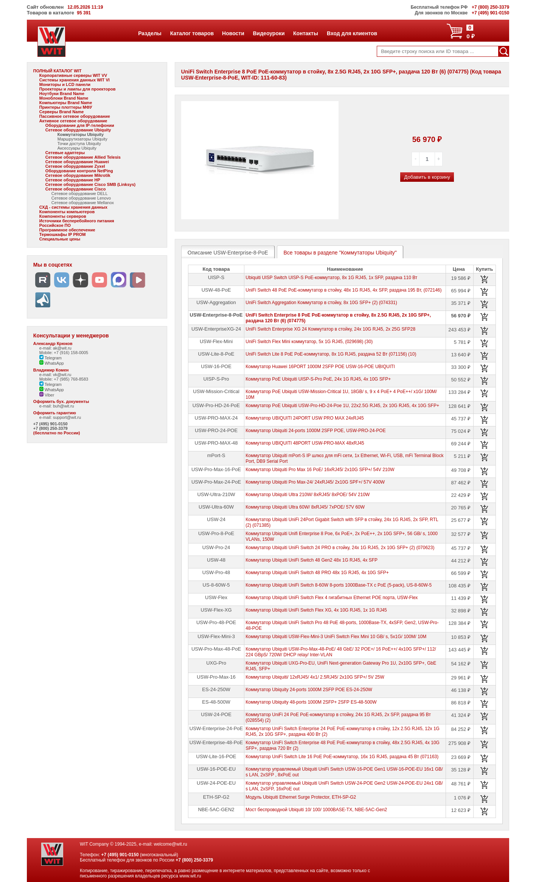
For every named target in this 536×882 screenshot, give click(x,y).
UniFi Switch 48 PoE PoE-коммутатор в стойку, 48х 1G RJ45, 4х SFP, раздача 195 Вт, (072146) (343, 290)
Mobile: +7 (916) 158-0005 (63, 352)
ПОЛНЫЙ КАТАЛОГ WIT (57, 71)
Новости (233, 33)
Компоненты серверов (62, 216)
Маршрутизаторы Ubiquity (82, 139)
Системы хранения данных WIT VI (74, 80)
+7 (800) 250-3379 (50, 428)
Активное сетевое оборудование (73, 121)
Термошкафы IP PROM (62, 234)
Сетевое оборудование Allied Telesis (83, 157)
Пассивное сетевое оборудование (74, 116)
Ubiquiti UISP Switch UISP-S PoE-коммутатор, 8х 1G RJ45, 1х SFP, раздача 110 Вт (331, 277)
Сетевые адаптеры (65, 152)
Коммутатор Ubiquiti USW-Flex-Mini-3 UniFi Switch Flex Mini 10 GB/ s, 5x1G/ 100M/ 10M (335, 636)
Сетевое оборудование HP (72, 180)
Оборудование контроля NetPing (79, 171)
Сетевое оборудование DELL (79, 193)
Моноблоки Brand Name (63, 98)
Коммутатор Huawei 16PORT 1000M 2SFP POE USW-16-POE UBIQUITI (320, 366)
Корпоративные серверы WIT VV (73, 75)
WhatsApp (51, 363)
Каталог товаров (191, 33)
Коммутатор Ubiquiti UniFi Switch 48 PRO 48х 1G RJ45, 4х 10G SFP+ (317, 572)
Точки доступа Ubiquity (79, 143)
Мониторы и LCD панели (64, 84)
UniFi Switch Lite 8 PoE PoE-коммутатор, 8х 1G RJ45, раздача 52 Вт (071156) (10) (330, 354)
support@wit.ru (67, 417)
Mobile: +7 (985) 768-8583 (63, 379)
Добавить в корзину (427, 177)
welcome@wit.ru (170, 844)
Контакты (305, 33)
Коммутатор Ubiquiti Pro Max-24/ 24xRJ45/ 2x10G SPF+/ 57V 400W (315, 482)
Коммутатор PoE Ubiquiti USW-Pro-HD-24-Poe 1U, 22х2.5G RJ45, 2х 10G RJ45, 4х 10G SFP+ (342, 405)
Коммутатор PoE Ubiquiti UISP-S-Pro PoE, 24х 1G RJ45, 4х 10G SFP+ (318, 379)
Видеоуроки (268, 33)
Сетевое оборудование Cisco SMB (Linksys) (90, 184)
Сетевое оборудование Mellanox (82, 202)
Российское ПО (55, 225)
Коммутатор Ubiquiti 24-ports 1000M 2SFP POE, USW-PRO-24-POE (315, 430)
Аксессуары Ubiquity (76, 148)
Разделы (149, 33)
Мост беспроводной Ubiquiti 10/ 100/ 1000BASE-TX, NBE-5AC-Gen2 (316, 809)
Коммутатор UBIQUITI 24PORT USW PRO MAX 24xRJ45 (304, 418)
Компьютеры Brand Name (65, 102)
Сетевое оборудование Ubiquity (78, 130)
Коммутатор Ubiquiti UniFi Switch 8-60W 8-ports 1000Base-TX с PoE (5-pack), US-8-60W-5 (338, 585)
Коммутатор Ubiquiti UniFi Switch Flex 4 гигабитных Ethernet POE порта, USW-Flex (331, 597)
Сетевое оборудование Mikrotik (77, 175)
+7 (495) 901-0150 (50, 423)
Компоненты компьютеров (67, 211)
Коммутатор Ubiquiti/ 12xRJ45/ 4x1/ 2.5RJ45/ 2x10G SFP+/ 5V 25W (314, 677)
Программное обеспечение (67, 230)
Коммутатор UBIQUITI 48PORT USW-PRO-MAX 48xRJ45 (304, 443)
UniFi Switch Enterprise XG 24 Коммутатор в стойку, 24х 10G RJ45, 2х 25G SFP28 (330, 329)
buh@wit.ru (63, 406)
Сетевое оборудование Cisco (75, 189)
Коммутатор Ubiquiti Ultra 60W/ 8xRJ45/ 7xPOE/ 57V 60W (305, 507)
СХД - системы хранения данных (73, 207)
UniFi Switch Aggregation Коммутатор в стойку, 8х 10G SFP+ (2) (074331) (321, 302)
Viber (46, 395)
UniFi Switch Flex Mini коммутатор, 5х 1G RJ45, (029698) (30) (309, 341)
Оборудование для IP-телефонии (79, 125)
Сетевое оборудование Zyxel (75, 166)
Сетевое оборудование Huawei (77, 161)
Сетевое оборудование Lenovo (81, 198)
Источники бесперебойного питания (76, 221)
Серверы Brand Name (61, 111)
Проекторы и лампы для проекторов (77, 89)
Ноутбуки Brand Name (61, 93)
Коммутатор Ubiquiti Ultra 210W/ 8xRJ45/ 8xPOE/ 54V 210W (307, 494)
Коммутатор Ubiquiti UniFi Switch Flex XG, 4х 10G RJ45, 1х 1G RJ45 (316, 610)
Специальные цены (59, 239)
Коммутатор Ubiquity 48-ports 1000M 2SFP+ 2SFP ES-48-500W (310, 702)
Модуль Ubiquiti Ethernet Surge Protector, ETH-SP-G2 (300, 797)
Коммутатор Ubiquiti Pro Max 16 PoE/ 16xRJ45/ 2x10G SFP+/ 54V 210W (319, 469)
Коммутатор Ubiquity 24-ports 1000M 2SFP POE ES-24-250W (308, 689)
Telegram (50, 358)
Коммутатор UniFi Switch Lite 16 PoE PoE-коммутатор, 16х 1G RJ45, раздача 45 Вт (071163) (341, 756)
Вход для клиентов (352, 33)
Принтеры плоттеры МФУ (65, 107)
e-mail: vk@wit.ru (55, 374)
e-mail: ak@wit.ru (55, 348)
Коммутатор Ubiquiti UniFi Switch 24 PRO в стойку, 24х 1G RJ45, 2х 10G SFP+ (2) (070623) (339, 547)
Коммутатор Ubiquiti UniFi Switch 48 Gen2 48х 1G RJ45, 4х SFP (311, 560)
